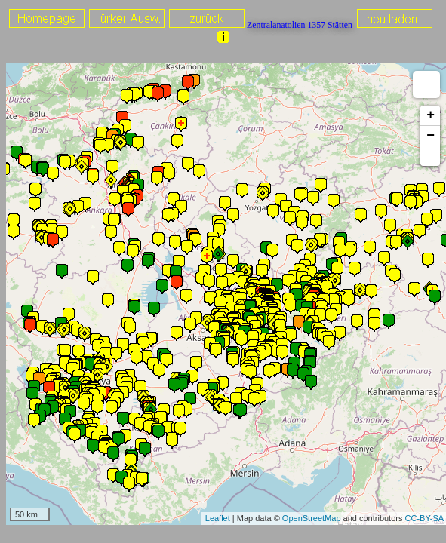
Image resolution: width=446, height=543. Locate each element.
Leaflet (217, 518)
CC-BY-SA (424, 518)
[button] (430, 156)
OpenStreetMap (311, 518)
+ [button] (430, 115)
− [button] (430, 136)
